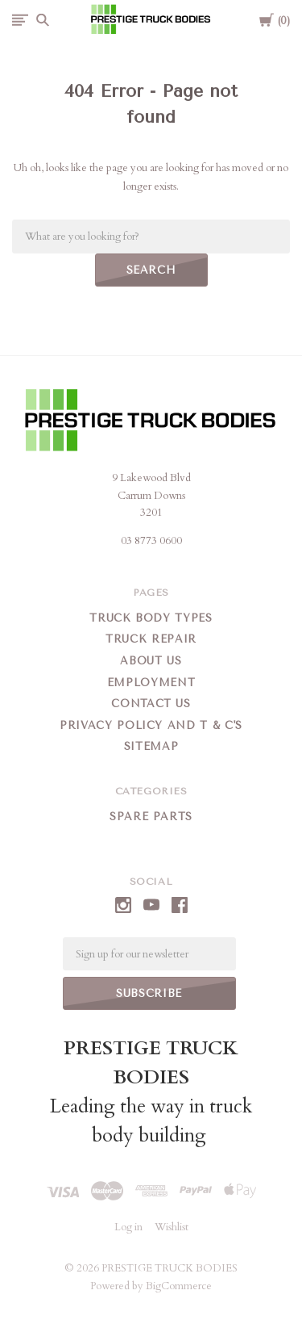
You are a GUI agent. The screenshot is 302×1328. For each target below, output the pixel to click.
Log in (128, 1227)
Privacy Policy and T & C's (151, 725)
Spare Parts (151, 817)
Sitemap (151, 746)
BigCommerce (179, 1286)
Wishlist (171, 1227)
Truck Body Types (150, 618)
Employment (151, 683)
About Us (150, 661)
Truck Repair (151, 639)
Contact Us (151, 704)
